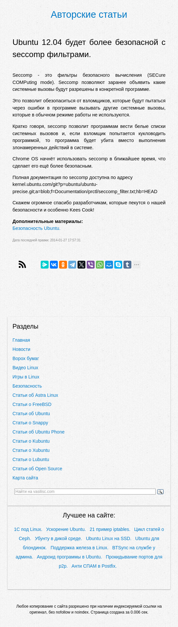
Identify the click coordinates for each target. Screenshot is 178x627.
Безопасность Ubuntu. (36, 228)
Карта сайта (25, 477)
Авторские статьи (89, 14)
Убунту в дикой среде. (58, 538)
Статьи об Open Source (37, 468)
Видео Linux (25, 367)
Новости (21, 349)
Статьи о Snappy (30, 422)
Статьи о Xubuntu (31, 450)
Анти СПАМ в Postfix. (94, 566)
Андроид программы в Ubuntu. (69, 556)
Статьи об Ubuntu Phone (38, 432)
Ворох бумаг (25, 358)
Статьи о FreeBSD (32, 404)
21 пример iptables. (110, 529)
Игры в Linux (25, 376)
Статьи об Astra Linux (35, 395)
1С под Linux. (28, 529)
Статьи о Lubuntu (30, 459)
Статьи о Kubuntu (31, 441)
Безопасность (27, 386)
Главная (21, 340)
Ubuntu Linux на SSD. (108, 538)
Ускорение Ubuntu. (66, 529)
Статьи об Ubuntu (31, 413)
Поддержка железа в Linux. (79, 547)
